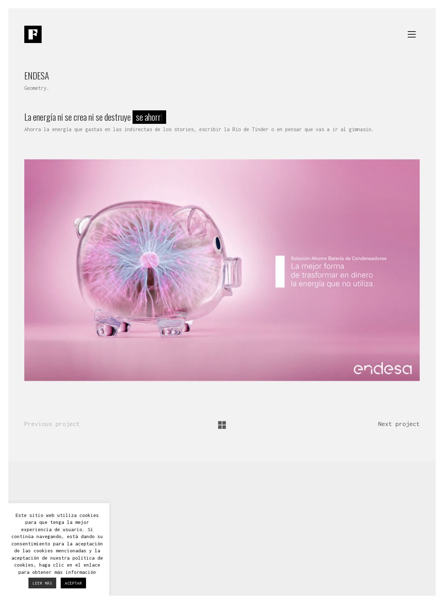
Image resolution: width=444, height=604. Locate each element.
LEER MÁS (42, 583)
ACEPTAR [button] (73, 583)
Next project (399, 423)
